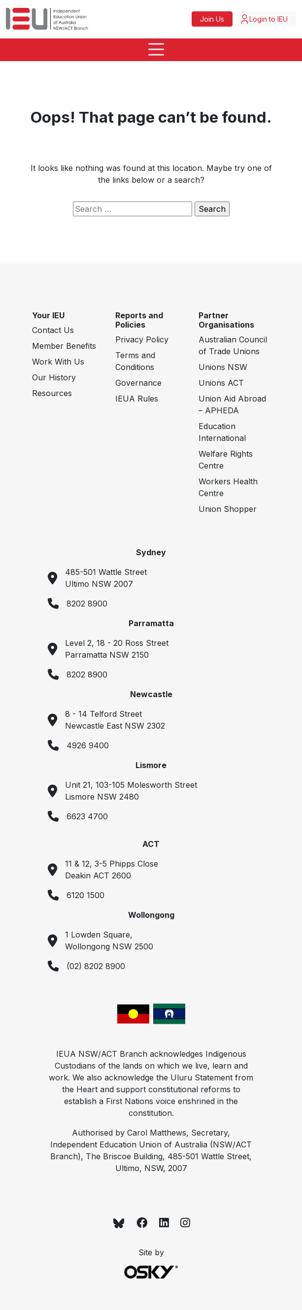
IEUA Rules (136, 398)
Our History (54, 377)
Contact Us (53, 330)
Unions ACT (221, 383)
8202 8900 (87, 603)
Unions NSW (223, 367)
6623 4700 (87, 816)
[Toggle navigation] (151, 49)
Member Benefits (64, 346)
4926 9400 (88, 745)
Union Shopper (228, 509)
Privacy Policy (141, 339)
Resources (52, 393)
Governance (138, 383)
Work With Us (58, 362)
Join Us (212, 19)
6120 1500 (85, 895)
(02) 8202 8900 (96, 966)
